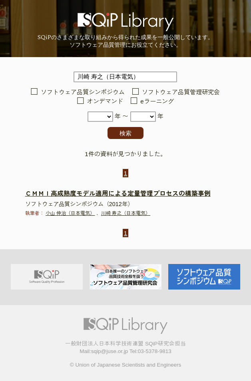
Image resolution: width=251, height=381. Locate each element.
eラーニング (156, 101)
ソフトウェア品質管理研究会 (181, 92)
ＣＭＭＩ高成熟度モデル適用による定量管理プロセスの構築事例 (118, 193)
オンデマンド (105, 101)
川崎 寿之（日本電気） (125, 213)
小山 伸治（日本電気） (70, 213)
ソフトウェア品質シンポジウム (83, 92)
